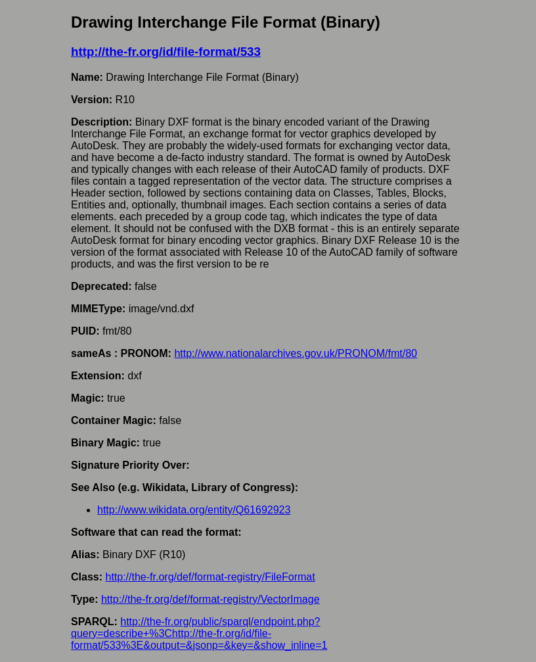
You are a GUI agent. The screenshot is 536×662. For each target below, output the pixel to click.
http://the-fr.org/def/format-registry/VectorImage (210, 599)
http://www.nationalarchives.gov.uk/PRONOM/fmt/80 (295, 353)
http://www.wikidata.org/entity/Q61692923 (193, 509)
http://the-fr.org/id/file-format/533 (166, 52)
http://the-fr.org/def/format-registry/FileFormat (210, 576)
